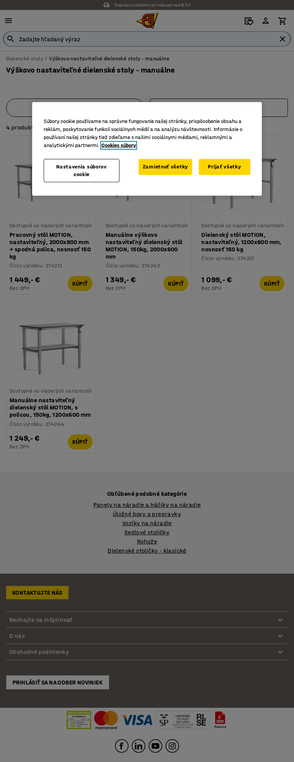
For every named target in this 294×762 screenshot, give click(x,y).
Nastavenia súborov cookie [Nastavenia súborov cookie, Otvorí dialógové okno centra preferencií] (81, 170)
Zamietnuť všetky (165, 166)
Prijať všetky (224, 166)
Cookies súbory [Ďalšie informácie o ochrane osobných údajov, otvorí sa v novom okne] (118, 145)
